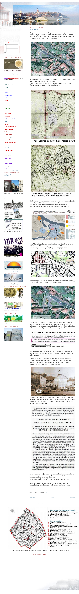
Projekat (7, 97)
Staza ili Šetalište (8, 95)
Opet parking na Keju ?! (10, 142)
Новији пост (32, 497)
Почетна (52, 497)
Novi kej (6, 92)
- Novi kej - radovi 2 (8, 163)
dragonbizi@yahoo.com (13, 78)
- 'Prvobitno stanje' (8, 153)
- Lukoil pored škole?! (9, 161)
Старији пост (72, 497)
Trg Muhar (34, 29)
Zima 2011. (7, 147)
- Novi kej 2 (6, 121)
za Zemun (9, 103)
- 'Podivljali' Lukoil (8, 150)
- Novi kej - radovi (8, 158)
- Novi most (6, 168)
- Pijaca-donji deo (8, 155)
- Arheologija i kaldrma (9, 145)
